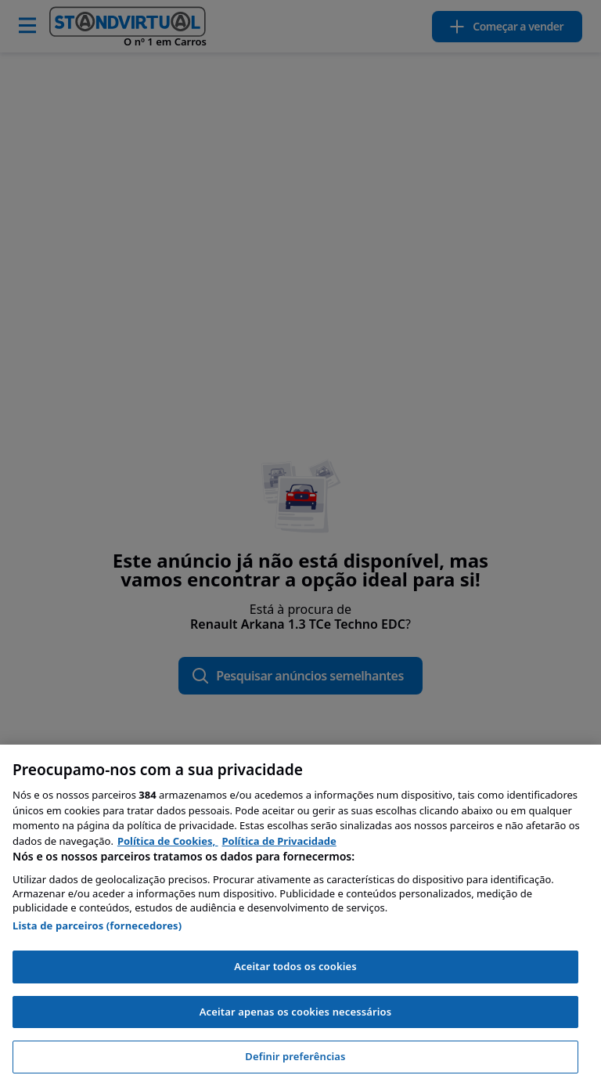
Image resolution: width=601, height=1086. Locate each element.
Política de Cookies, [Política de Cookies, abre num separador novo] (167, 841)
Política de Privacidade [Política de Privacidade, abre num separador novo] (279, 841)
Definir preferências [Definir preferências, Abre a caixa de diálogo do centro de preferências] (295, 1056)
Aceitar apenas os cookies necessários (296, 1012)
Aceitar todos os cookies (295, 966)
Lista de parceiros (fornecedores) (97, 925)
